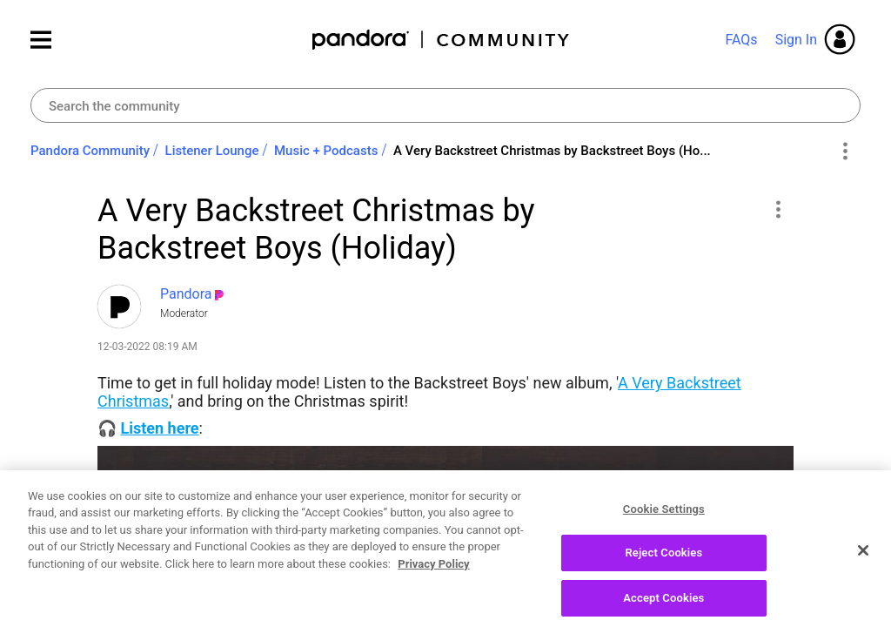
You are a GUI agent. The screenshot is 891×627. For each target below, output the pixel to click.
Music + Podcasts (326, 150)
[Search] (445, 105)
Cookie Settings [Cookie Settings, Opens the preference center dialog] (664, 520)
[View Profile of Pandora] (186, 294)
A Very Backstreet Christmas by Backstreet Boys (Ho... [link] (552, 150)
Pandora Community (441, 39)
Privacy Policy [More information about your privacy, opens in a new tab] (433, 576)
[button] (777, 209)
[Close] (863, 562)
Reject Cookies (663, 564)
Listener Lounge (212, 150)
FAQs (741, 39)
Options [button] (844, 151)
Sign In (796, 39)
